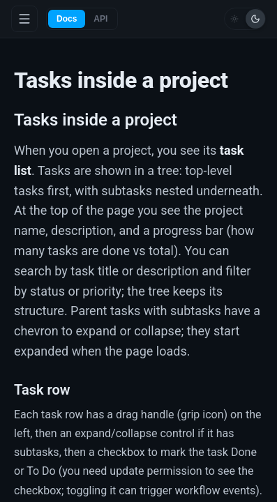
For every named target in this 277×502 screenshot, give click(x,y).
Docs (67, 19)
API (100, 19)
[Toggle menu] (24, 19)
